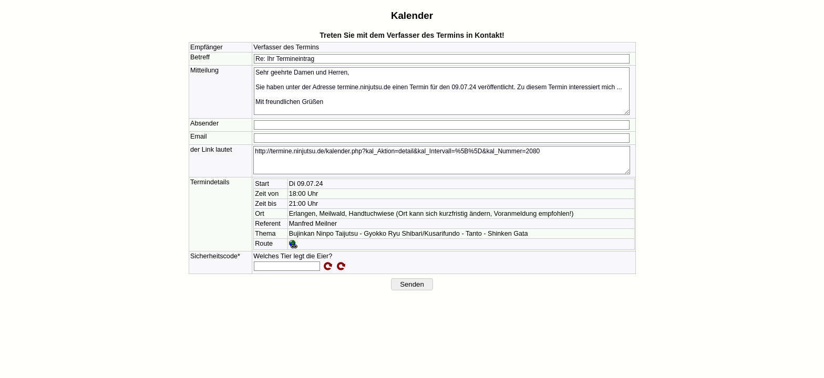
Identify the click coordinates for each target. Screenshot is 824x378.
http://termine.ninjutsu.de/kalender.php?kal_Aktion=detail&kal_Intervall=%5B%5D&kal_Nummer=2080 (441, 160)
